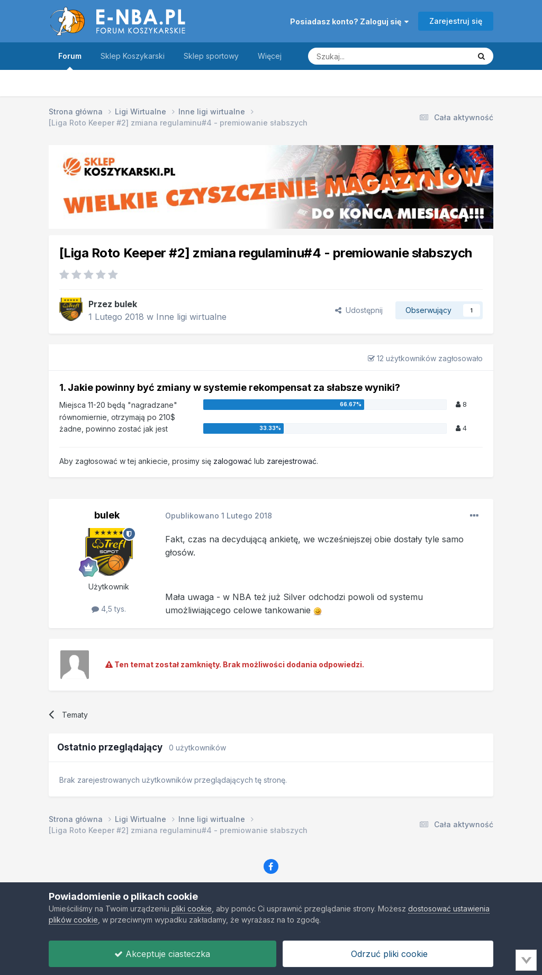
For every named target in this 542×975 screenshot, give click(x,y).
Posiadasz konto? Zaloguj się (349, 21)
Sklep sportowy (211, 55)
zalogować (232, 461)
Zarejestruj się (455, 20)
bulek (125, 304)
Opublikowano (218, 515)
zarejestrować (292, 461)
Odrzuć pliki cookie (388, 954)
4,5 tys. (109, 608)
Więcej (270, 55)
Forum (70, 60)
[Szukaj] (362, 56)
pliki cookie (191, 908)
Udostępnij (359, 310)
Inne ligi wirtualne (191, 316)
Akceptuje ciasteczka (162, 954)
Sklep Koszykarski (133, 55)
